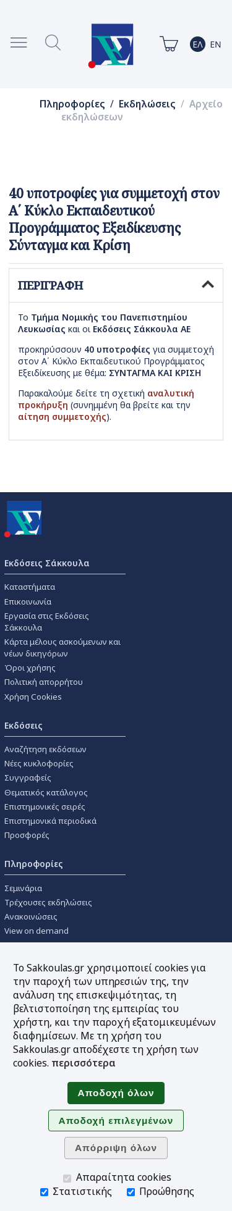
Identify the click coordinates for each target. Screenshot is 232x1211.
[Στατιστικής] (44, 1192)
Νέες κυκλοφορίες (39, 763)
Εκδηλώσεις (147, 104)
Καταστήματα (29, 586)
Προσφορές (26, 834)
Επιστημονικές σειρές (44, 806)
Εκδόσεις (23, 725)
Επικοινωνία (27, 601)
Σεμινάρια (23, 888)
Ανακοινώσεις (31, 916)
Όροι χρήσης (30, 667)
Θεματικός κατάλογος (46, 792)
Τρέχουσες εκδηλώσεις (48, 902)
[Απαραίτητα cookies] (67, 1179)
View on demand (36, 930)
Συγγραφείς (27, 777)
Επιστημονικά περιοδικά (50, 820)
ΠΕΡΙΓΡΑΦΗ (116, 285)
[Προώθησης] (131, 1192)
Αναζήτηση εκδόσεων (45, 749)
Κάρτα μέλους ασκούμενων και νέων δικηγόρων (62, 647)
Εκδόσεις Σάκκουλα (47, 563)
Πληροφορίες (72, 104)
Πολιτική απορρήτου (43, 681)
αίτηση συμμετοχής (62, 416)
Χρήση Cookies (33, 696)
